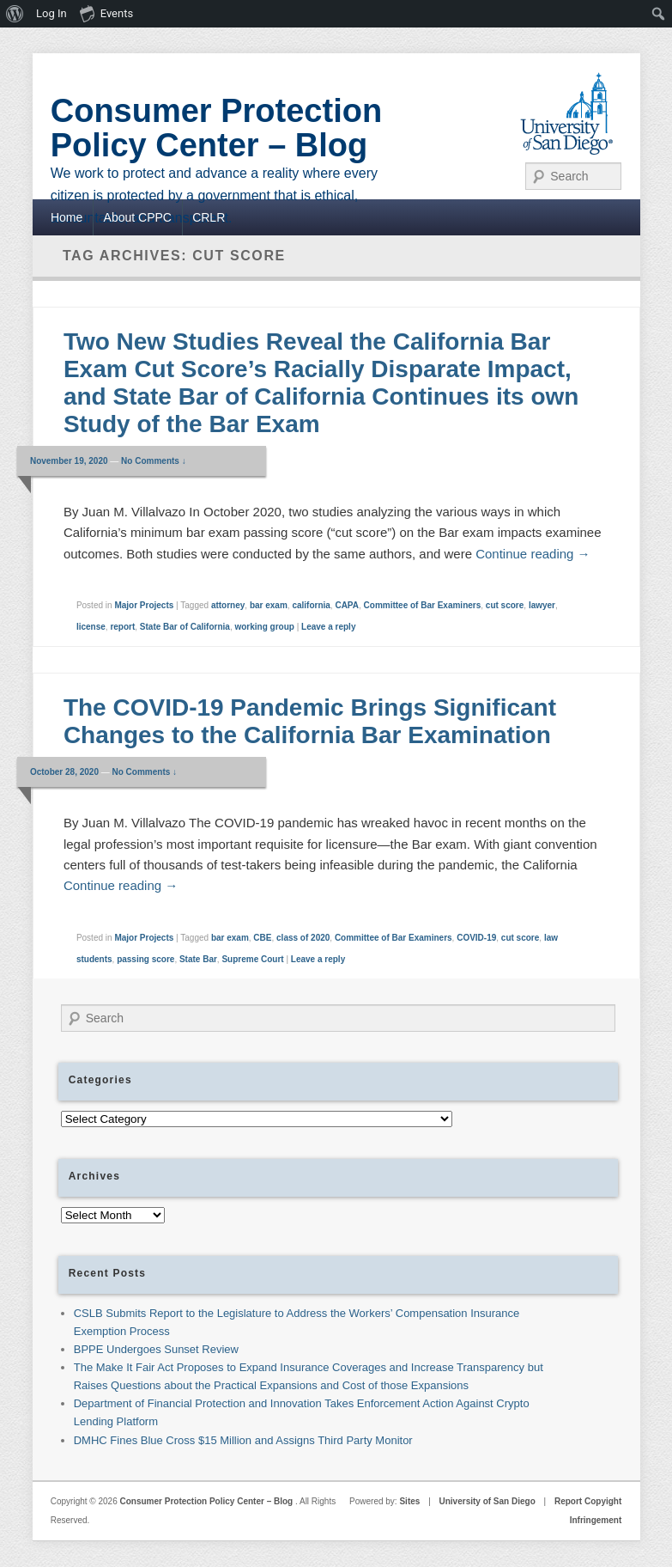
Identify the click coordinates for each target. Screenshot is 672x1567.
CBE (262, 937)
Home (66, 217)
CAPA (347, 605)
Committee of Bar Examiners (422, 605)
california (311, 605)
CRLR (208, 217)
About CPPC (138, 217)
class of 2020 (303, 937)
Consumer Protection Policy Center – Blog (216, 128)
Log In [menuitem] (51, 13)
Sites (409, 1501)
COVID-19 (476, 937)
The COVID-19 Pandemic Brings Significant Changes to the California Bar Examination (310, 721)
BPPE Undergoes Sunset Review (156, 1349)
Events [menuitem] (106, 13)
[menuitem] (15, 13)
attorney (228, 605)
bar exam (269, 605)
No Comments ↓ (153, 461)
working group (264, 626)
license (91, 626)
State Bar (198, 959)
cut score (505, 605)
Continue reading (532, 553)
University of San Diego (487, 1501)
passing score (145, 959)
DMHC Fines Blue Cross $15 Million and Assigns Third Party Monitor (243, 1440)
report (122, 626)
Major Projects (143, 605)
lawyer (542, 605)
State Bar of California (185, 626)
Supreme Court (252, 959)
